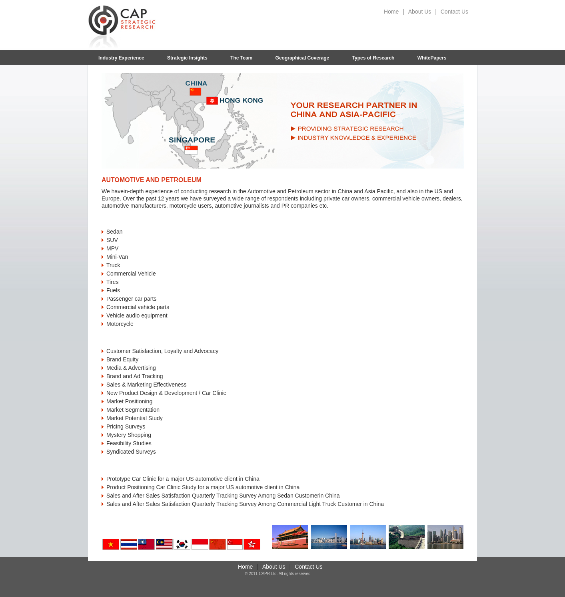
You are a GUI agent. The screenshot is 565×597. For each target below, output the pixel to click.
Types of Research (373, 58)
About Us (419, 11)
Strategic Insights (187, 58)
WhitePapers (432, 58)
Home (391, 11)
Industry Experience (121, 58)
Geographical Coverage (302, 58)
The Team (241, 58)
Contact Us (454, 11)
